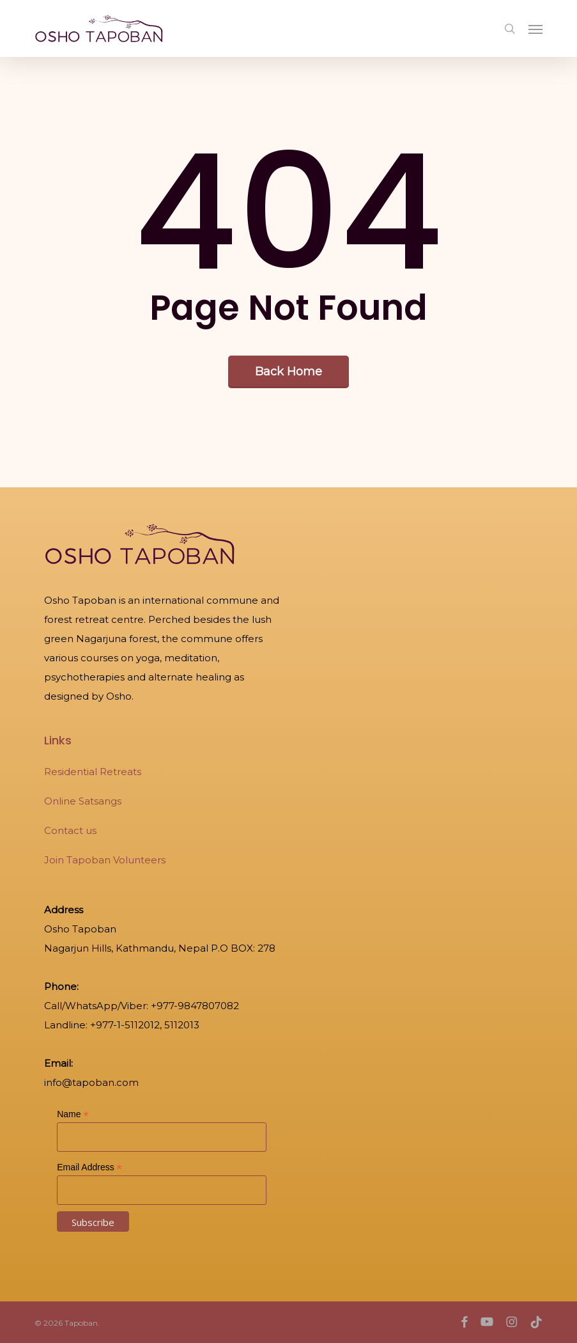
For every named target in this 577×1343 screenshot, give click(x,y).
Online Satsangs (82, 801)
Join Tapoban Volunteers (104, 860)
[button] (535, 28)
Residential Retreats (92, 772)
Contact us (70, 830)
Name (72, 1114)
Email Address (89, 1167)
